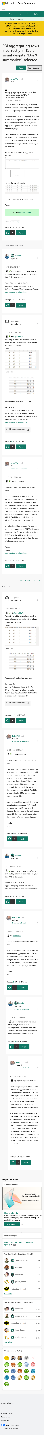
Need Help (15, 221)
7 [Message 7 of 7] (11, 560)
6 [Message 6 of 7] (11, 441)
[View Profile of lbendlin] (18, 255)
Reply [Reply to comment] (21, 305)
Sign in (21, 14)
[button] (21, 68)
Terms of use (5, 1417)
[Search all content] (25, 19)
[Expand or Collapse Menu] (3, 8)
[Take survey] (12, 1224)
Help (28, 14)
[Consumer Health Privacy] (22, 1428)
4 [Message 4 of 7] (15, 1041)
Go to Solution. (25, 212)
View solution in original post (16, 292)
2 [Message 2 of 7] (11, 300)
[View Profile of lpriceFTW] (14, 79)
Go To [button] (36, 14)
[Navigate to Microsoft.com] (8, 3)
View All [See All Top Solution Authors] (8, 1293)
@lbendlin (17, 935)
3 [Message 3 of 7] (13, 982)
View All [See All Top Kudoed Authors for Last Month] (8, 1342)
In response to (19, 469)
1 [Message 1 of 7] (11, 227)
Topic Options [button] (33, 68)
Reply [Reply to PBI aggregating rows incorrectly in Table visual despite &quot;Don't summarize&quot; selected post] (21, 233)
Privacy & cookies (7, 1413)
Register (12, 14)
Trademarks (5, 1421)
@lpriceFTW (18, 336)
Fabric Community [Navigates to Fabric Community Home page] (26, 3)
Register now (26, 33)
